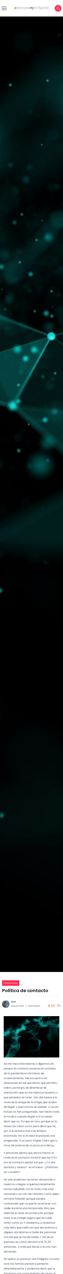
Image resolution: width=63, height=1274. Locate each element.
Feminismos (11, 983)
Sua (13, 1001)
